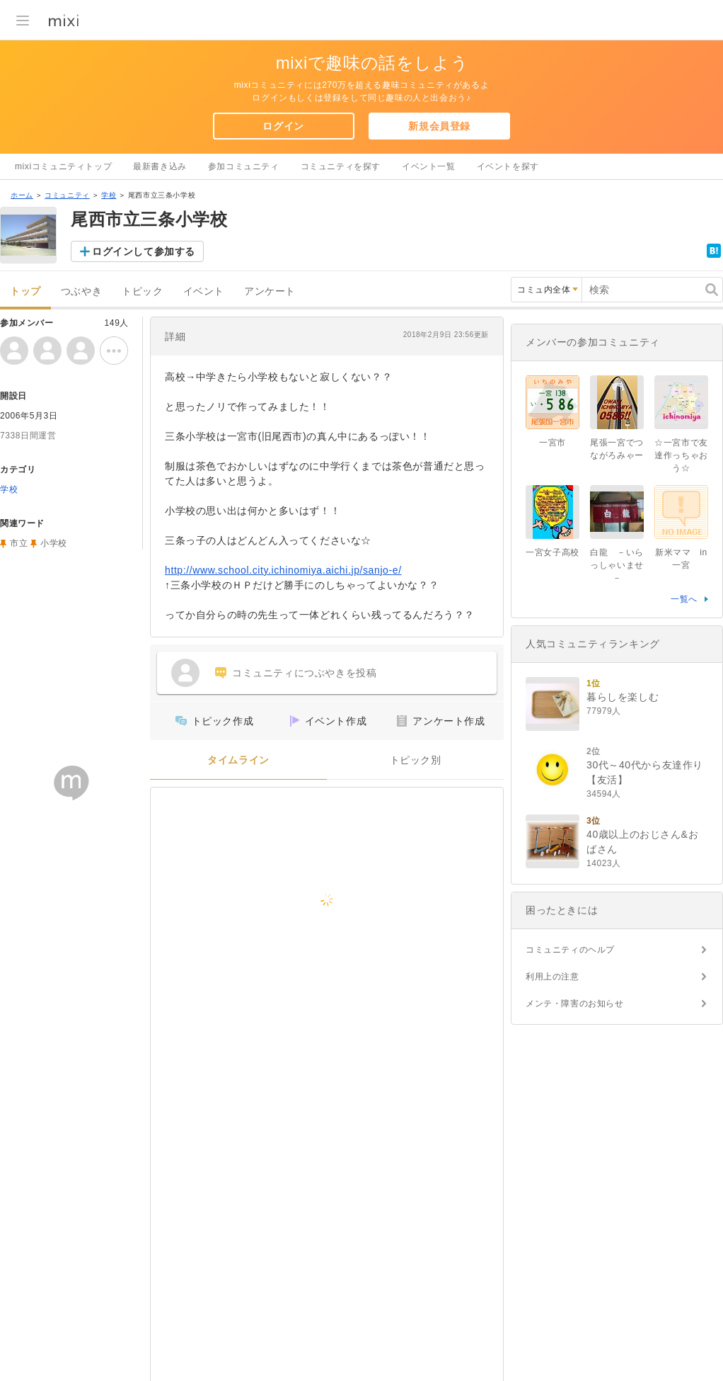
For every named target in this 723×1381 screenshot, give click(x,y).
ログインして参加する (143, 251)
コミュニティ (67, 195)
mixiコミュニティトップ (63, 166)
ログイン (282, 126)
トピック (142, 291)
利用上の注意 (552, 977)
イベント (203, 291)
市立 (19, 543)
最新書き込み (160, 166)
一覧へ (684, 599)
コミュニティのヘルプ (570, 950)
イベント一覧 (429, 166)
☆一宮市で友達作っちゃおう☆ (681, 455)
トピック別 (415, 760)
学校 (108, 195)
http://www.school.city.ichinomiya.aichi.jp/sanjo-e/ (283, 570)
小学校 (53, 543)
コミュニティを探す (341, 166)
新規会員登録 (439, 126)
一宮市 (552, 443)
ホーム (22, 195)
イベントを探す (508, 166)
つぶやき (81, 291)
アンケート (270, 291)
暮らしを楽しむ (622, 697)
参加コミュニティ (243, 166)
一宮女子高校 (552, 552)
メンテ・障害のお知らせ (575, 1003)
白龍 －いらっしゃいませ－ (617, 565)
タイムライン (238, 760)
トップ (25, 291)
